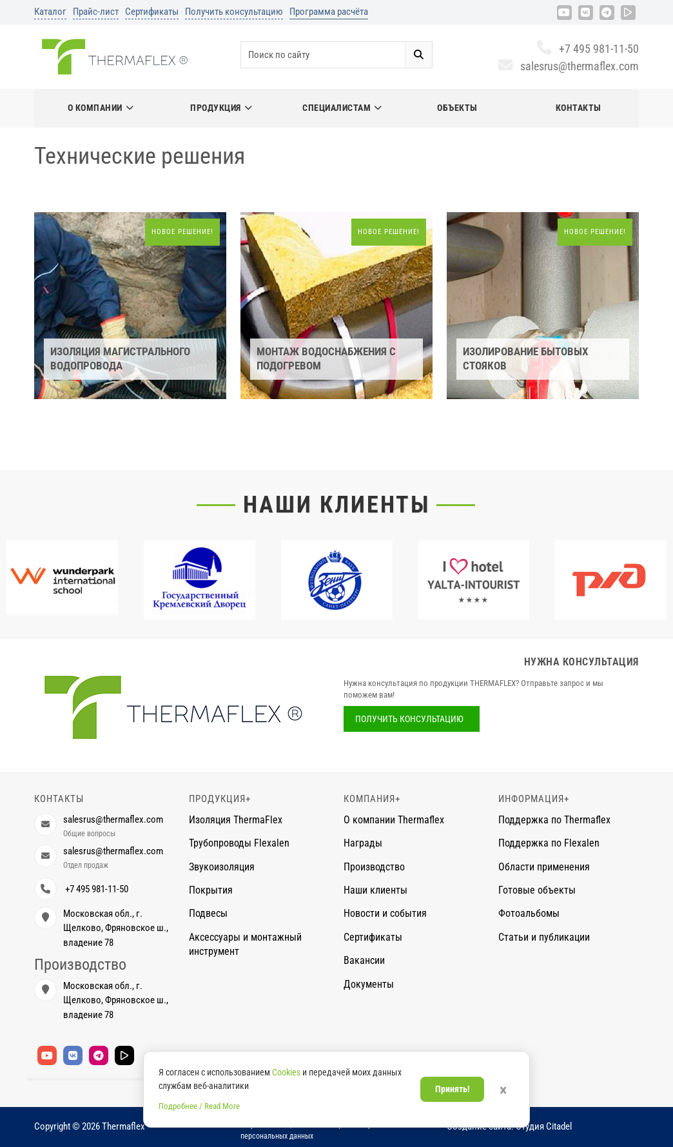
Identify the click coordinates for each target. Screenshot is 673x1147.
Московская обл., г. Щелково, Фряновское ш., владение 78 (115, 928)
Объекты (457, 108)
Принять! (452, 1089)
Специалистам (342, 108)
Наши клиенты (336, 504)
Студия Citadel (544, 1126)
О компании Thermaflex (394, 820)
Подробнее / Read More (199, 1106)
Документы (369, 984)
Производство (374, 867)
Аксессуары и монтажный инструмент (245, 944)
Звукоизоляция (222, 867)
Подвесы (208, 913)
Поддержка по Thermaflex (554, 820)
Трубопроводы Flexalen (239, 843)
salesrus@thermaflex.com (568, 66)
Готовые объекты (537, 890)
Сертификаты (152, 11)
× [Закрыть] (503, 1090)
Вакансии (364, 960)
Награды (363, 843)
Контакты (578, 108)
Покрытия (211, 890)
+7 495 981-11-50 (587, 48)
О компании (101, 108)
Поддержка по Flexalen (549, 843)
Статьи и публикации (544, 937)
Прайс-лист (96, 11)
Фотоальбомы (529, 913)
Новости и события (385, 913)
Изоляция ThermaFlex (235, 820)
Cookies (286, 1072)
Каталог (50, 11)
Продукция (221, 108)
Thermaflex (123, 1126)
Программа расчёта (328, 11)
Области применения (544, 867)
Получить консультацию (234, 11)
